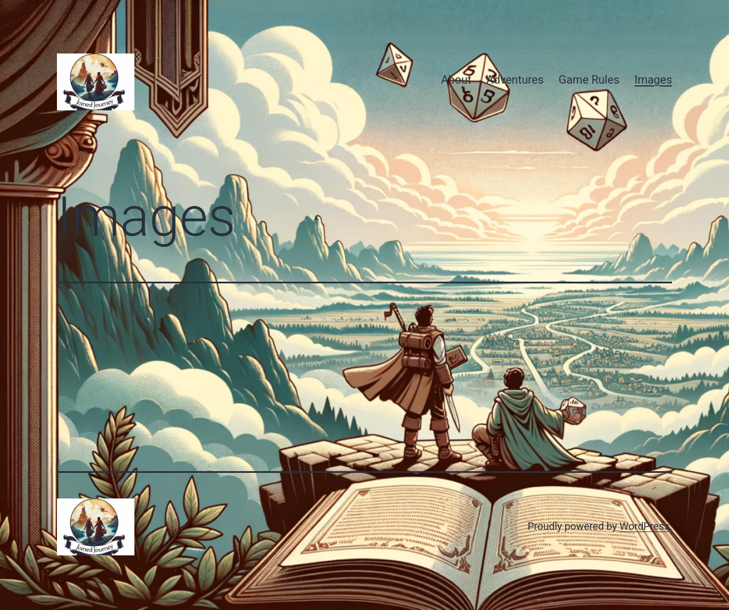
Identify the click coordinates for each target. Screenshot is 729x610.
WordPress (644, 526)
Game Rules (589, 79)
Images (653, 79)
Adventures (515, 79)
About (456, 79)
